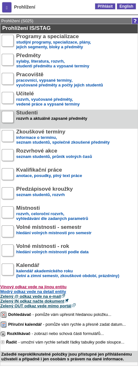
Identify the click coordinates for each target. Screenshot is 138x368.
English (126, 6)
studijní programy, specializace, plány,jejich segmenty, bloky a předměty (53, 41)
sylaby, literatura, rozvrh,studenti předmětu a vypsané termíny (52, 60)
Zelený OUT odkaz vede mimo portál (35, 305)
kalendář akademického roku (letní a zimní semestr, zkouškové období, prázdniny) (67, 270)
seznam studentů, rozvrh (44, 194)
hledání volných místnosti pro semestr (54, 232)
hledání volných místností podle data (52, 251)
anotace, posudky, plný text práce (49, 175)
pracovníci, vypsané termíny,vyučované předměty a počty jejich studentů (59, 79)
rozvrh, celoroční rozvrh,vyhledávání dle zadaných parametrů (52, 213)
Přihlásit (105, 6)
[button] (7, 7)
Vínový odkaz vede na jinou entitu (33, 286)
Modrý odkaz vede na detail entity (33, 291)
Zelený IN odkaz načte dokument (32, 301)
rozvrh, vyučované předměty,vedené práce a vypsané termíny (48, 99)
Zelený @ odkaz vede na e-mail (30, 296)
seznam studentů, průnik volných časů (54, 156)
